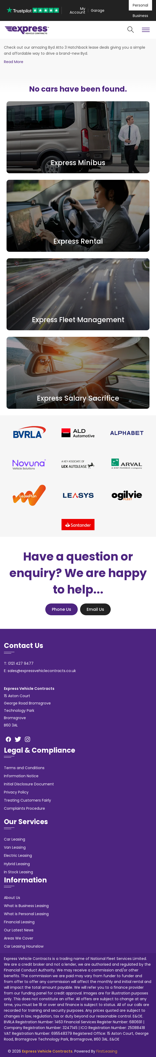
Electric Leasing (18, 855)
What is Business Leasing (26, 905)
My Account (77, 10)
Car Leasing (14, 839)
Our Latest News (19, 930)
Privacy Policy (16, 792)
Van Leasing (15, 847)
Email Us (95, 609)
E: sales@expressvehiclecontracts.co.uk (40, 670)
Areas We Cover (18, 938)
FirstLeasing (106, 1051)
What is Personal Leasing (26, 913)
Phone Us (61, 609)
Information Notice (21, 776)
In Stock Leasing (18, 872)
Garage (97, 10)
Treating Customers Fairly (27, 800)
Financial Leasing (19, 922)
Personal (140, 5)
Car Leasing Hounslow (23, 946)
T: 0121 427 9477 (19, 663)
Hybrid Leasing (17, 863)
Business (140, 15)
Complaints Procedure (24, 808)
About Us (12, 897)
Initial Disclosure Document (29, 784)
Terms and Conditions (24, 767)
